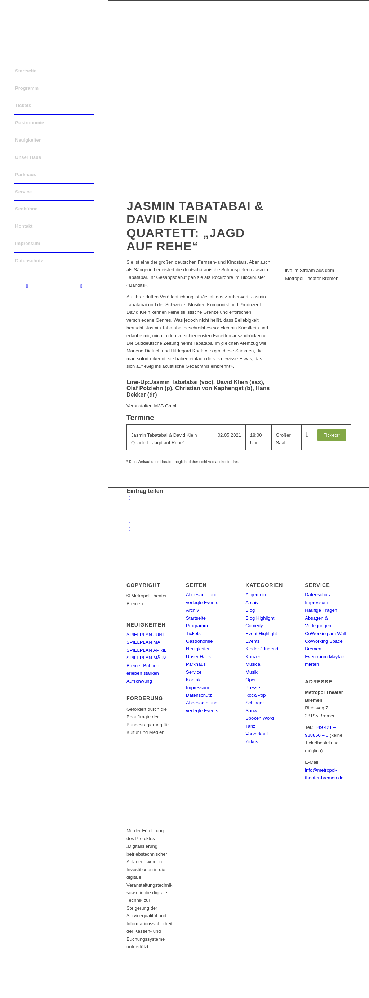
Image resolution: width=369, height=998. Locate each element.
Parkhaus (196, 664)
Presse (252, 687)
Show (251, 710)
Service (193, 672)
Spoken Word (259, 718)
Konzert (253, 656)
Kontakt (194, 679)
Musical (253, 664)
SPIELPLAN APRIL (146, 650)
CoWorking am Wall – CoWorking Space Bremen (327, 641)
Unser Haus (198, 656)
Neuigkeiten (198, 648)
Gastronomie (199, 641)
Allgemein (255, 594)
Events (252, 641)
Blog (250, 610)
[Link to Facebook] (27, 286)
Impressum (197, 687)
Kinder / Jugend (261, 648)
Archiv (251, 602)
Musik (251, 672)
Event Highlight (261, 633)
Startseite (196, 618)
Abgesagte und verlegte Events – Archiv (204, 602)
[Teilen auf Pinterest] (130, 521)
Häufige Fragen (321, 610)
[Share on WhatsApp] (130, 513)
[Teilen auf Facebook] (130, 498)
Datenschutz (199, 695)
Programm (197, 625)
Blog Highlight (259, 618)
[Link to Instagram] (81, 286)
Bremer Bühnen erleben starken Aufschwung (142, 673)
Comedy (254, 625)
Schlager (254, 702)
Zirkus (251, 741)
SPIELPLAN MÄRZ (146, 657)
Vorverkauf (256, 733)
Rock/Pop (255, 695)
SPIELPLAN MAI (144, 642)
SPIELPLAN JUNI (145, 634)
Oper (250, 679)
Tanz (250, 726)
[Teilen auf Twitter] (130, 505)
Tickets (193, 633)
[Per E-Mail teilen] (130, 529)
